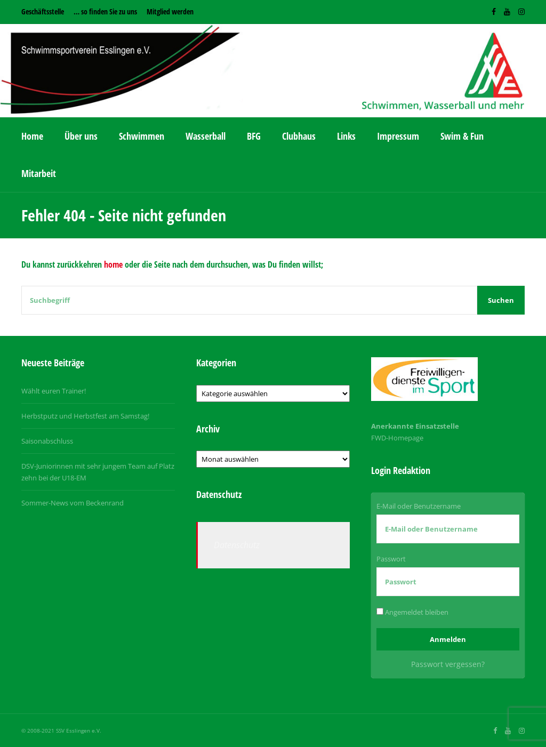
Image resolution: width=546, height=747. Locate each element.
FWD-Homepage (397, 438)
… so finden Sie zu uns (105, 11)
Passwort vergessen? (448, 664)
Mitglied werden (170, 11)
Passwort (391, 559)
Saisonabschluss (47, 441)
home (113, 264)
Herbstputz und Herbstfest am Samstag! (85, 416)
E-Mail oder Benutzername (418, 506)
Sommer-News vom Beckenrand (72, 503)
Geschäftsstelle (42, 11)
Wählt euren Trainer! (53, 391)
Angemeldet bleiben (412, 612)
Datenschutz (237, 545)
